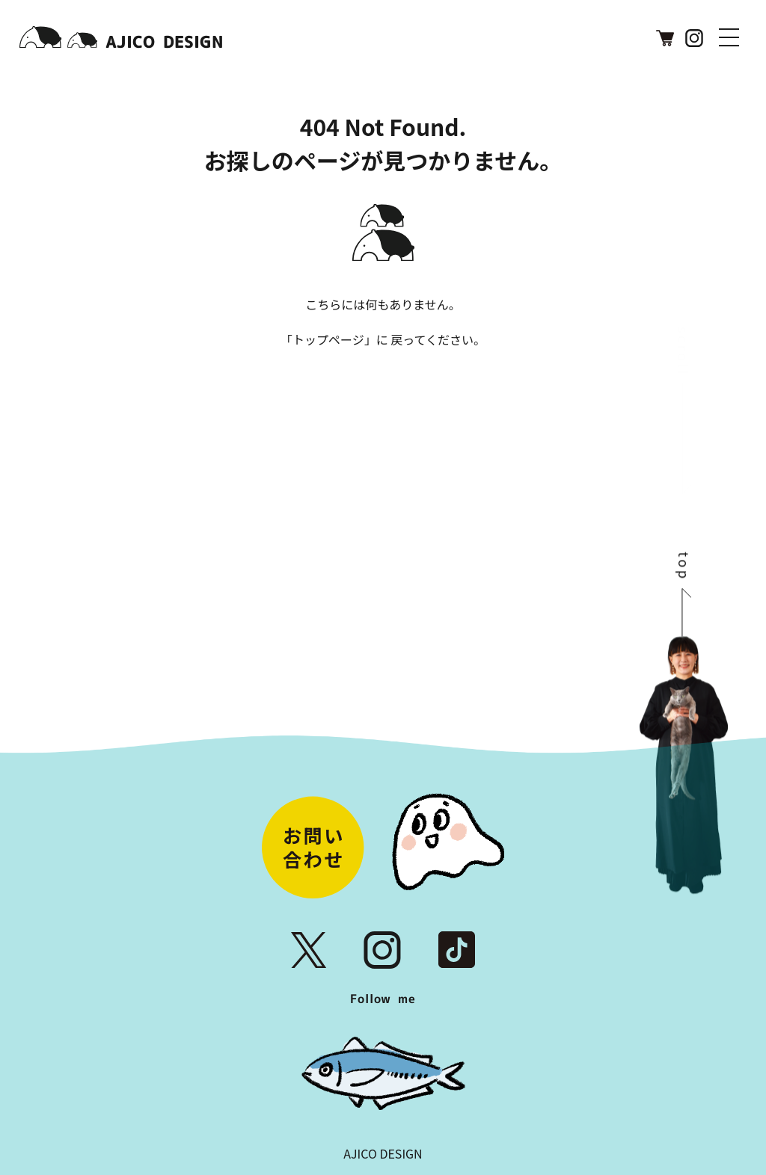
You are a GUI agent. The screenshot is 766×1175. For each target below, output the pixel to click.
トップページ (328, 339)
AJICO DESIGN (382, 1153)
